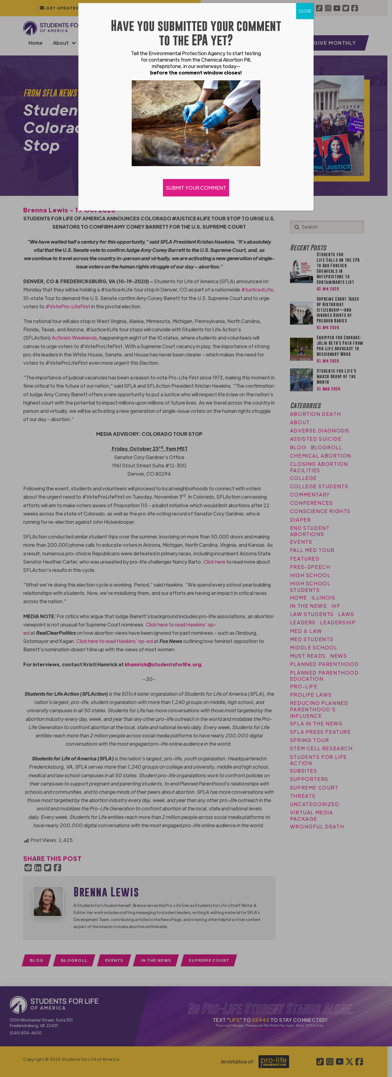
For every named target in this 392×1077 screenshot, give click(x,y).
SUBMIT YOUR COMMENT (196, 188)
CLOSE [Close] (305, 11)
